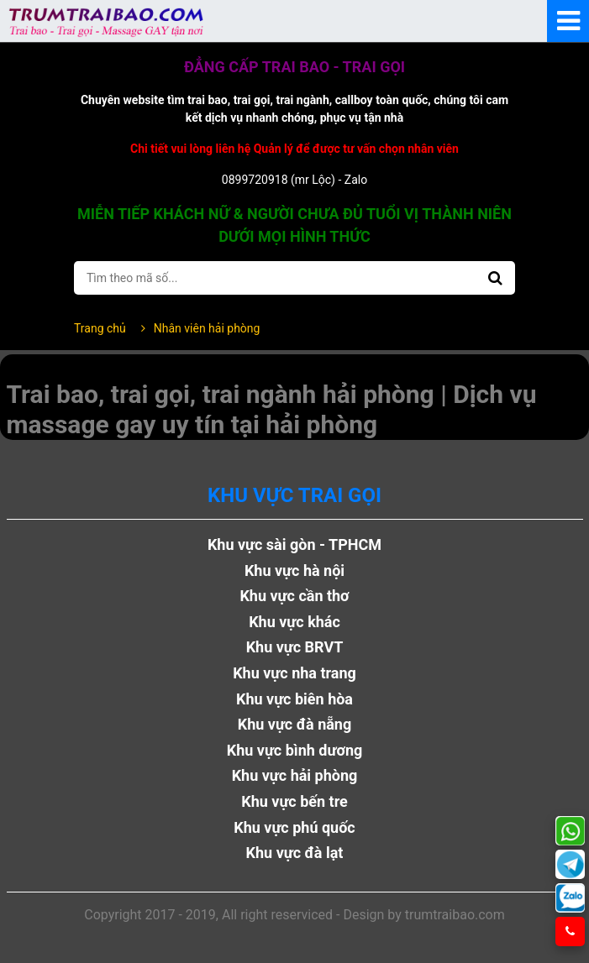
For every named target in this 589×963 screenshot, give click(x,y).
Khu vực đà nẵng (295, 724)
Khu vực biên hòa (294, 699)
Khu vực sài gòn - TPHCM (294, 544)
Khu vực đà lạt (295, 852)
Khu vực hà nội (294, 570)
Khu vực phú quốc (294, 827)
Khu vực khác (294, 622)
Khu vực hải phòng (295, 775)
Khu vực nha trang (294, 673)
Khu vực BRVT (295, 647)
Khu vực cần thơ (294, 595)
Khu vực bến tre (294, 801)
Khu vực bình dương (295, 750)
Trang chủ (100, 328)
